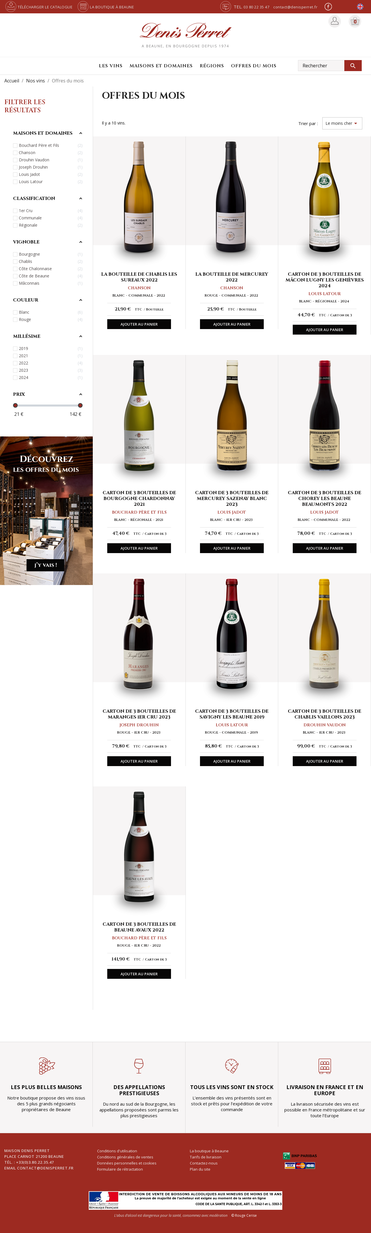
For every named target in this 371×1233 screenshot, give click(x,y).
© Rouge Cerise (244, 1215)
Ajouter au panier (139, 324)
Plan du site (200, 1169)
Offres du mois (254, 66)
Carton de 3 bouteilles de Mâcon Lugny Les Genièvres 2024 (324, 280)
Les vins (111, 66)
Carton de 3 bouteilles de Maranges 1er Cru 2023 (139, 714)
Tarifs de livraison (205, 1157)
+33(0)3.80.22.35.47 (35, 1162)
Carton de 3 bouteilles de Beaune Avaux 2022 (139, 927)
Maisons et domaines (161, 66)
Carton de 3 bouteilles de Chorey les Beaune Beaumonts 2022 (324, 499)
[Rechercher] (330, 65)
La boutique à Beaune (105, 7)
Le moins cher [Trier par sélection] (342, 123)
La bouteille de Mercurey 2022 (231, 277)
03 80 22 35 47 (256, 7)
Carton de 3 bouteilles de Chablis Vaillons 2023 (324, 714)
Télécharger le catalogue (38, 7)
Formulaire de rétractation (120, 1169)
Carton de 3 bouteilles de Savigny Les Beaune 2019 (231, 714)
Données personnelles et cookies (127, 1163)
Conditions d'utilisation (117, 1150)
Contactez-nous (204, 1163)
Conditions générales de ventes (125, 1157)
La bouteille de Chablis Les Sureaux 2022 (139, 277)
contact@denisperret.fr (295, 7)
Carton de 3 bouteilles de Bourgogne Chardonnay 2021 (139, 499)
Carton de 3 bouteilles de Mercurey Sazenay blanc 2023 (231, 499)
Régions (212, 66)
